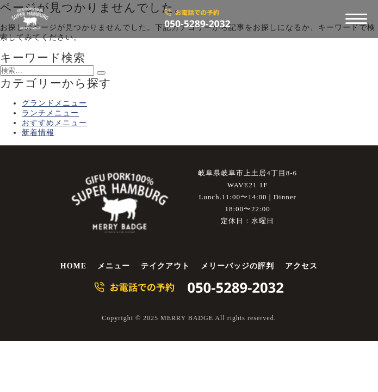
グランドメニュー (54, 103)
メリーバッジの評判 (237, 266)
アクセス (301, 266)
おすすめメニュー (54, 123)
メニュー (113, 266)
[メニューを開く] (356, 19)
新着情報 (38, 132)
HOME (73, 266)
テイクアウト (165, 266)
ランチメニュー (50, 113)
